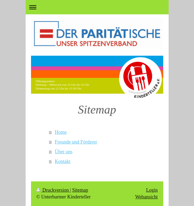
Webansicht (146, 197)
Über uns (64, 151)
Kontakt (62, 161)
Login (152, 190)
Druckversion (53, 190)
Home (61, 132)
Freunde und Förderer (76, 142)
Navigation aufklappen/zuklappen (97, 7)
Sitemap (80, 190)
